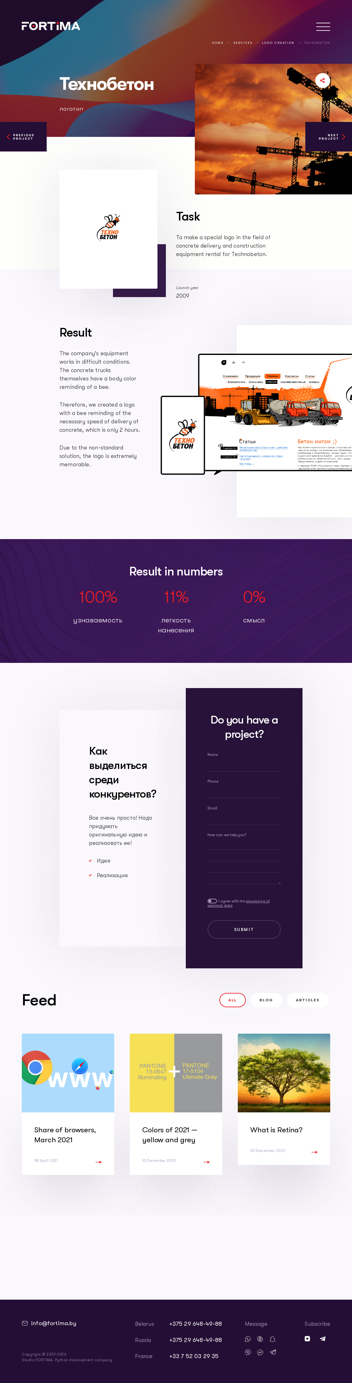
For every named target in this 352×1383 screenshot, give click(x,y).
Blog (266, 1000)
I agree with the (239, 903)
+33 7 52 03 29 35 (194, 1356)
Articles (308, 1000)
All (232, 1000)
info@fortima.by (53, 1323)
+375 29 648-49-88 (195, 1323)
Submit (244, 929)
